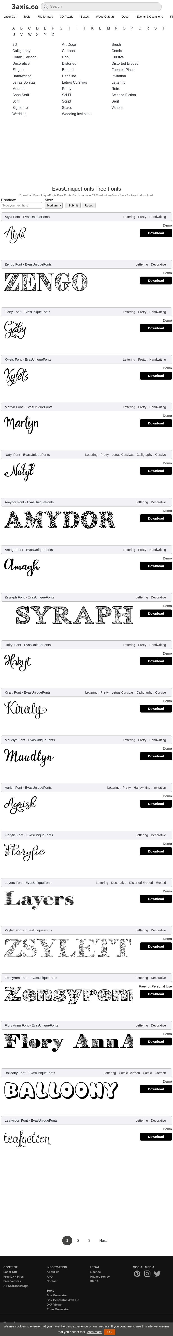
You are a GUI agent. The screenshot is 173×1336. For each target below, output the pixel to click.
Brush (116, 44)
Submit (73, 205)
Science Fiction (124, 95)
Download (156, 233)
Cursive (118, 57)
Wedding (19, 114)
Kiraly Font (13, 692)
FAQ (50, 1276)
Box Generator (57, 1295)
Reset (89, 205)
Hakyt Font (13, 645)
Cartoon (68, 51)
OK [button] (109, 1332)
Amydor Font (14, 502)
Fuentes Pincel (123, 70)
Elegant (18, 70)
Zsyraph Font (15, 597)
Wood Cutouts (105, 16)
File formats (45, 16)
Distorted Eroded (125, 63)
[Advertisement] (86, 152)
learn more (94, 1332)
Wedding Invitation (76, 114)
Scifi (15, 101)
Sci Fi (66, 95)
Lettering (118, 82)
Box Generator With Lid (63, 1300)
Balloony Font (15, 1073)
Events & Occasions (150, 16)
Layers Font (14, 883)
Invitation (119, 76)
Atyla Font (12, 217)
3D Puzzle (66, 16)
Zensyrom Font (16, 978)
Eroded (68, 70)
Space (67, 108)
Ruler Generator (58, 1309)
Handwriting (21, 76)
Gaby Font (12, 312)
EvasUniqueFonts (36, 217)
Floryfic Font (14, 835)
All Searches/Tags (15, 1286)
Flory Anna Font (17, 1025)
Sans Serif (20, 95)
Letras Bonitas (23, 82)
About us (53, 1272)
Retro (116, 89)
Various (117, 108)
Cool (65, 57)
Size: (49, 200)
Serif (115, 101)
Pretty (66, 89)
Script (66, 101)
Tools (26, 16)
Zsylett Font (13, 930)
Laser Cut (10, 16)
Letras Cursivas (74, 82)
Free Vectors (12, 1281)
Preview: (8, 200)
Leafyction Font (16, 1120)
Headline (69, 76)
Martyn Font (14, 407)
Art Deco (69, 44)
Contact (52, 1281)
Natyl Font (12, 454)
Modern (18, 89)
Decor (126, 16)
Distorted (69, 63)
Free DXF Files (13, 1276)
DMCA (94, 1281)
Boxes (85, 16)
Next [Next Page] (103, 1240)
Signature (20, 108)
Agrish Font (13, 787)
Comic (117, 51)
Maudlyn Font (15, 740)
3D (14, 44)
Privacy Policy (100, 1276)
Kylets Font (13, 359)
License (95, 1272)
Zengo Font (13, 264)
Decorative (21, 63)
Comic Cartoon (24, 57)
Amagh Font (14, 550)
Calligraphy (21, 51)
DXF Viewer (55, 1304)
